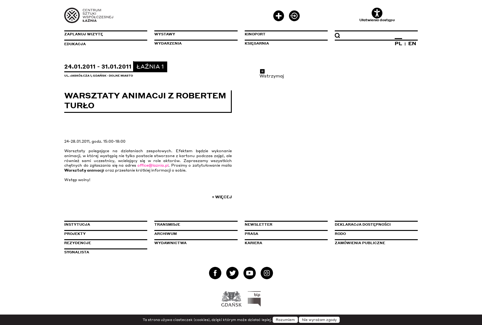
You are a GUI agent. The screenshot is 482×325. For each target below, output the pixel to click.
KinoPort (255, 34)
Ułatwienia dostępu (377, 15)
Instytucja (77, 224)
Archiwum (165, 234)
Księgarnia (257, 43)
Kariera (253, 243)
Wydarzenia (168, 43)
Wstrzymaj (271, 73)
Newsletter (258, 224)
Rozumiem (285, 320)
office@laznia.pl (152, 165)
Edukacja (75, 44)
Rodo (340, 234)
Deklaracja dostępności (363, 224)
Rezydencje (77, 243)
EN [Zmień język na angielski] (412, 43)
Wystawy (164, 34)
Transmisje (193, 224)
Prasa (251, 234)
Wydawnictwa (170, 243)
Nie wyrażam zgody (319, 320)
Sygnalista (76, 252)
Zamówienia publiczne (374, 243)
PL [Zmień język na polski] (398, 43)
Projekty (75, 234)
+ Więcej (222, 197)
